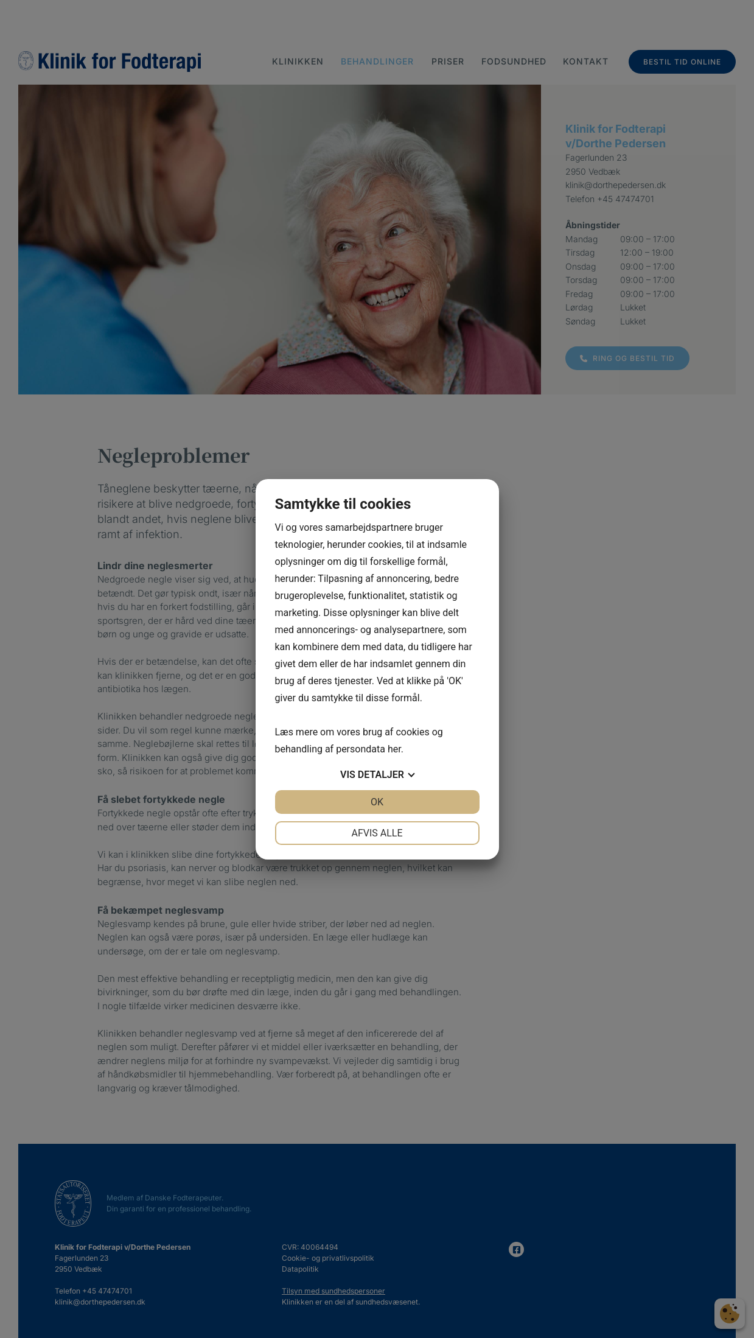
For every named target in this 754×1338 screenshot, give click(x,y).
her (394, 749)
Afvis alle (376, 833)
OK (377, 802)
